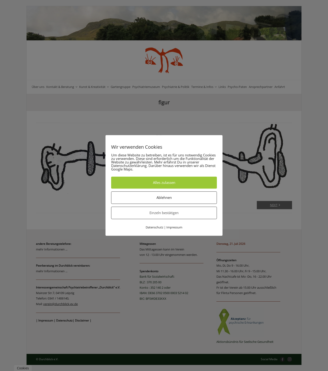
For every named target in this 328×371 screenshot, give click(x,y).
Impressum (174, 227)
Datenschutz (154, 227)
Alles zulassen (164, 182)
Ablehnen (164, 197)
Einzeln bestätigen (164, 212)
